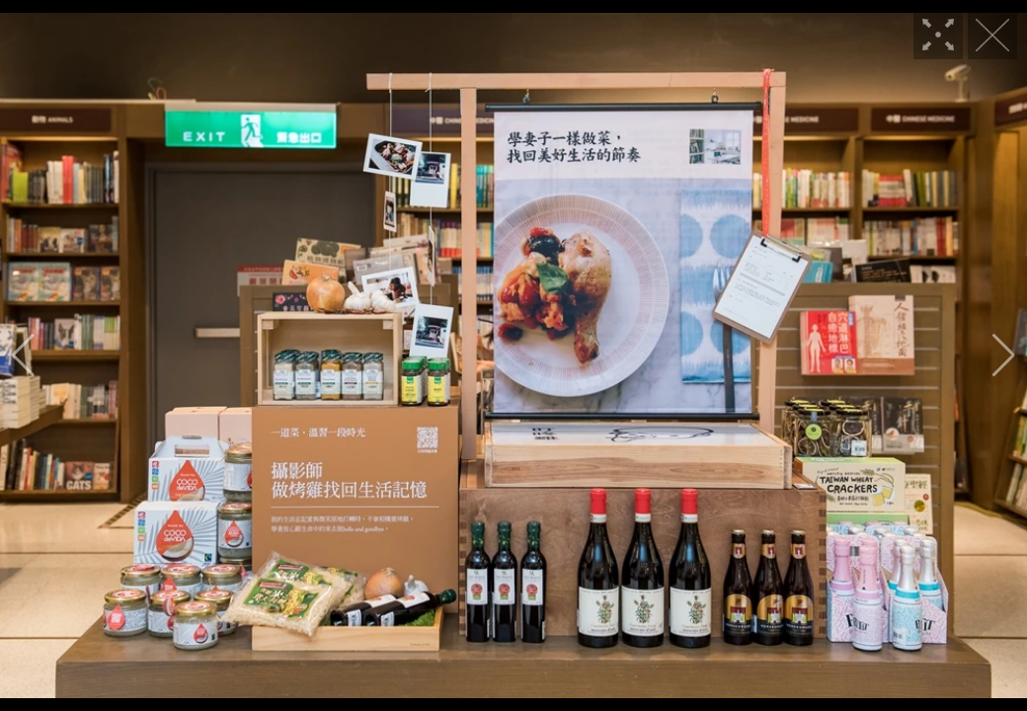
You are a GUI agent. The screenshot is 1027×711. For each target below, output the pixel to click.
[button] (23, 355)
